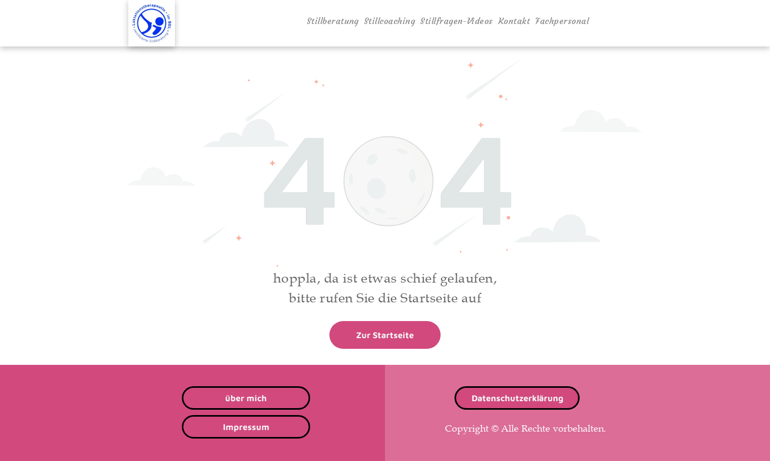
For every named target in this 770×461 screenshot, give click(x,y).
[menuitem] (332, 20)
